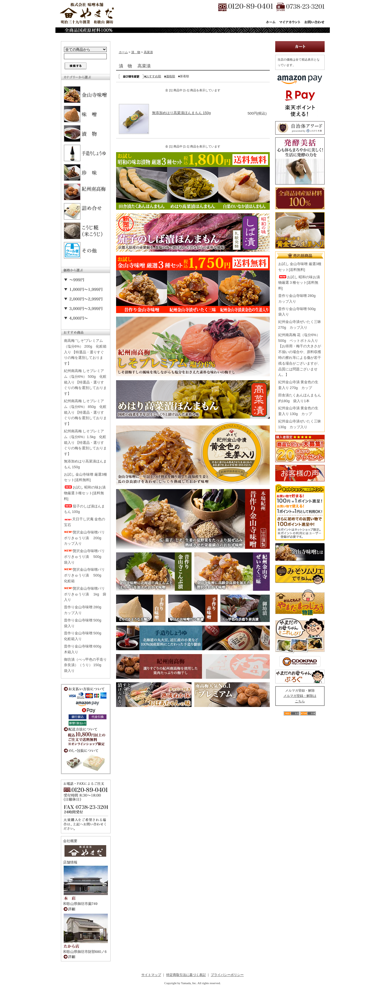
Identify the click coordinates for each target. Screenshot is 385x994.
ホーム (123, 52)
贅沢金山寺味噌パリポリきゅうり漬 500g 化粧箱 (84, 575)
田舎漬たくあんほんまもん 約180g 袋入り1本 (299, 398)
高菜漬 (148, 52)
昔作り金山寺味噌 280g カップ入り (84, 610)
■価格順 (169, 76)
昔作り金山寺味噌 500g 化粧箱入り (84, 636)
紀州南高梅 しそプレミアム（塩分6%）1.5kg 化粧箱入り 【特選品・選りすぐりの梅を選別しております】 (85, 442)
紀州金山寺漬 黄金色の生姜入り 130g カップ (298, 411)
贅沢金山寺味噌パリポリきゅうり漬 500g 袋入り (84, 556)
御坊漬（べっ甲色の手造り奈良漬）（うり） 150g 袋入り (85, 665)
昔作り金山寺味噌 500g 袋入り (84, 623)
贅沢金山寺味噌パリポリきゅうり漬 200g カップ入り (84, 538)
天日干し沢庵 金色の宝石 (84, 522)
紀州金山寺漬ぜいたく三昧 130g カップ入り (299, 424)
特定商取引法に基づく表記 (186, 975)
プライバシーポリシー (227, 975)
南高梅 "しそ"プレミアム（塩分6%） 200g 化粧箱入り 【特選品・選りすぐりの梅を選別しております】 (85, 352)
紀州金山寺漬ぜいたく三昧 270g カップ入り (299, 325)
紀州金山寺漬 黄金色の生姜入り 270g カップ (298, 385)
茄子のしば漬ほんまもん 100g (84, 509)
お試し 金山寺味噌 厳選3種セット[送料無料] (85, 477)
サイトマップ (151, 975)
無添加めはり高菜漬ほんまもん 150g (85, 464)
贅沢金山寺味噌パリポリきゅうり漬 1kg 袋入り (85, 594)
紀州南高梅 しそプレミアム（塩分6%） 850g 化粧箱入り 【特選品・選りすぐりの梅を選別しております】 (85, 412)
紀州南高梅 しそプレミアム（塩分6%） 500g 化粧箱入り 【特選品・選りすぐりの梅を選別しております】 (85, 382)
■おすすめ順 (152, 76)
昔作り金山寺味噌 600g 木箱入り (84, 649)
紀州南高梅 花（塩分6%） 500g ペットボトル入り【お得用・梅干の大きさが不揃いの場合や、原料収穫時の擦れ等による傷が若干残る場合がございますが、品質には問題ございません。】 (299, 355)
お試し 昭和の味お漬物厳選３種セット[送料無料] (85, 493)
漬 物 (135, 52)
